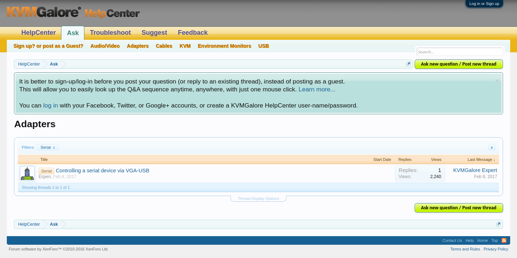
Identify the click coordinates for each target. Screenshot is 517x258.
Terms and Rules (465, 249)
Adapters (138, 46)
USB (263, 46)
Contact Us (452, 240)
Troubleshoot (110, 32)
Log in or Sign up (484, 3)
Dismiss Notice (497, 80)
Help (470, 240)
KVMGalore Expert (475, 170)
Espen (44, 176)
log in (50, 105)
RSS (504, 240)
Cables (164, 46)
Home (483, 240)
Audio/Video (105, 46)
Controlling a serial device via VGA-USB (102, 170)
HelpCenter (38, 32)
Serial (48, 147)
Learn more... (317, 89)
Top (495, 240)
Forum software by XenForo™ (58, 249)
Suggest (154, 32)
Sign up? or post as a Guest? (48, 46)
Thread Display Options (258, 198)
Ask (73, 33)
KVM (185, 46)
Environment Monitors (224, 46)
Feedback (193, 32)
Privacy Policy (496, 249)
